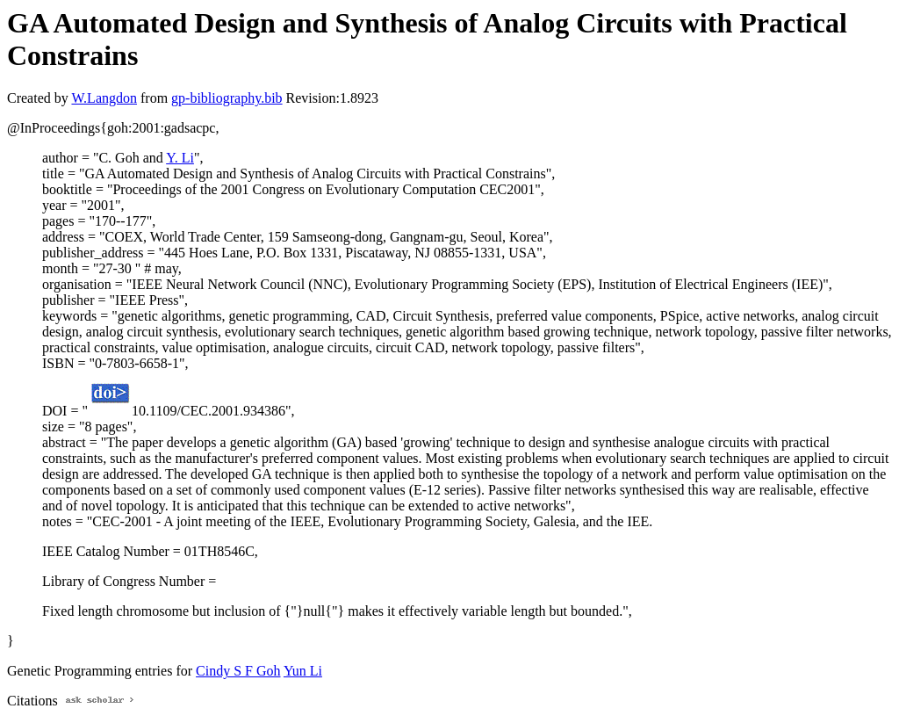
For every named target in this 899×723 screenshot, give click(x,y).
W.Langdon (104, 97)
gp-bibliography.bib (227, 97)
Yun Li (303, 670)
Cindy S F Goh (238, 670)
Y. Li (180, 157)
